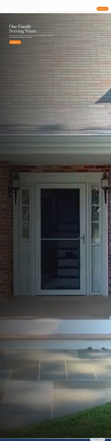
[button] (41, 4)
